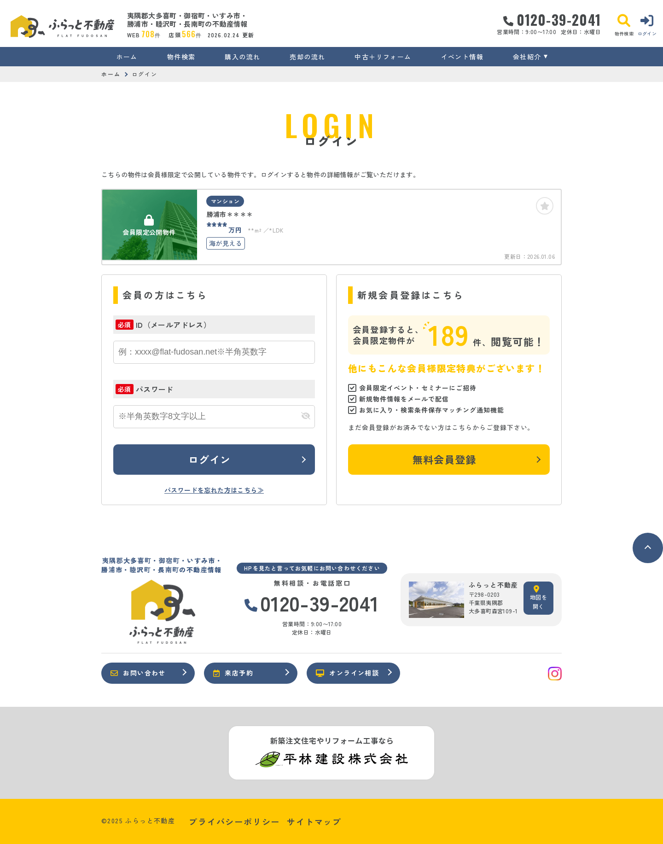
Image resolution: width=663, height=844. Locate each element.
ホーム (127, 56)
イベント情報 (462, 56)
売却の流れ (307, 56)
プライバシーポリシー (234, 821)
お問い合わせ (138, 672)
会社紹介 (527, 56)
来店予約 (233, 672)
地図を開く (538, 597)
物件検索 (181, 56)
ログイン (209, 459)
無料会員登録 (445, 459)
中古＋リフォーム (383, 56)
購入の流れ (242, 56)
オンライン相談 (347, 672)
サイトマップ (314, 821)
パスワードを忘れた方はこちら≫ (214, 490)
